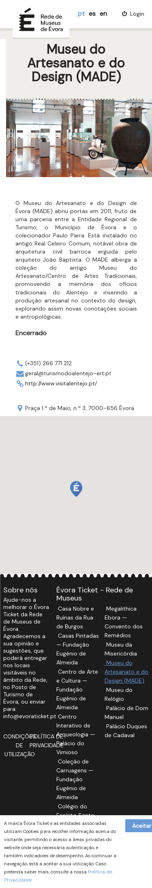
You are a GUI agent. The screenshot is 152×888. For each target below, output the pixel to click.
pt (81, 13)
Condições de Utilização (19, 745)
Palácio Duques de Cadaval (126, 731)
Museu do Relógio (119, 694)
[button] (76, 489)
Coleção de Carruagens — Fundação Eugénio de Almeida (74, 779)
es (92, 13)
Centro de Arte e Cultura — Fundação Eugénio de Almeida (77, 689)
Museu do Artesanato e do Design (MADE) (126, 671)
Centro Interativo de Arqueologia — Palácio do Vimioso (75, 734)
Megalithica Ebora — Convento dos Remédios (124, 622)
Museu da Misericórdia (121, 649)
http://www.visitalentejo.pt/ (61, 383)
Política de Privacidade (47, 741)
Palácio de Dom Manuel (126, 712)
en (103, 13)
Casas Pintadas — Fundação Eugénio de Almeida (77, 649)
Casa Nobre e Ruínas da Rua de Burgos (75, 617)
